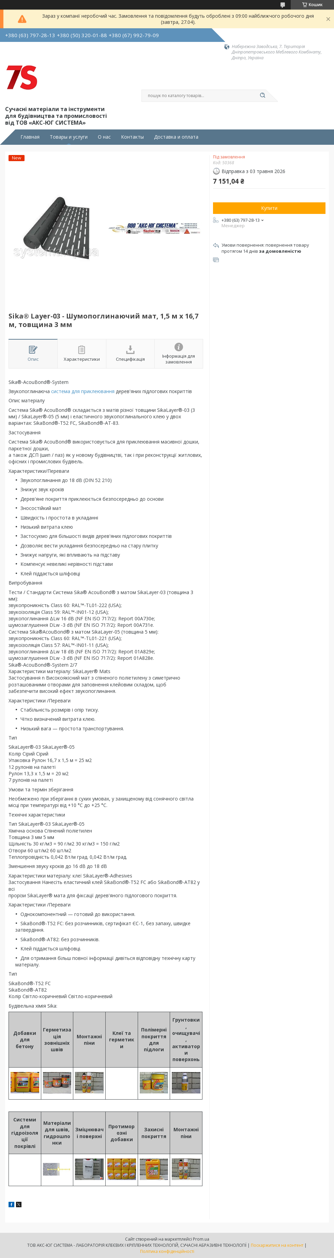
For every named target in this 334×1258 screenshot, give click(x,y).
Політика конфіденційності (167, 1251)
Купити (269, 208)
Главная (30, 137)
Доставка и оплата (176, 137)
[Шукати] (262, 96)
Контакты (132, 137)
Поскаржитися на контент (277, 1245)
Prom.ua (201, 1239)
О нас (104, 137)
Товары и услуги (69, 137)
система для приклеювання (83, 391)
